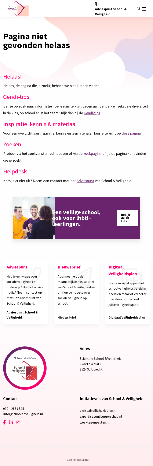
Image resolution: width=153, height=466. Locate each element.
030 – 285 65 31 (13, 408)
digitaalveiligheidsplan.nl (98, 410)
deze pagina (131, 133)
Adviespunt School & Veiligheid (111, 9)
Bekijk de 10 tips (125, 218)
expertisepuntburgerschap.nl (101, 416)
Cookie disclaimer (78, 460)
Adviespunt (85, 180)
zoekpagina (92, 153)
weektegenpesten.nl (95, 422)
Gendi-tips (92, 112)
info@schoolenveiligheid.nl (23, 414)
